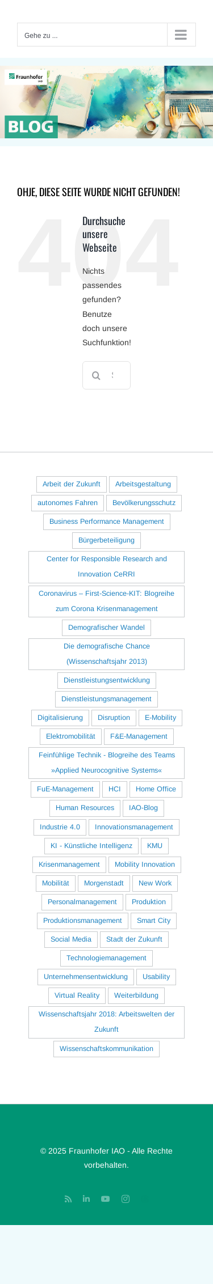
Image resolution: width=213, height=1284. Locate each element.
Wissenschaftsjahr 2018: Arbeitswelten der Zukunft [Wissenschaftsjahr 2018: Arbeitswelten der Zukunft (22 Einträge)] (106, 1021)
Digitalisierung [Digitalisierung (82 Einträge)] (60, 718)
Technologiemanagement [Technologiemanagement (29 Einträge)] (106, 958)
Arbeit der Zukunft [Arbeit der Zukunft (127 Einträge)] (72, 484)
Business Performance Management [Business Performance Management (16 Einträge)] (106, 522)
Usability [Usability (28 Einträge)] (156, 977)
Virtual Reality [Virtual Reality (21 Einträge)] (77, 995)
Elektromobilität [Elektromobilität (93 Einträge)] (70, 736)
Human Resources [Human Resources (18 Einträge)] (85, 808)
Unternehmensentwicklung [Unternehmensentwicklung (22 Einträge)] (86, 977)
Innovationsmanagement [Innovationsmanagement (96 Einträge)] (134, 827)
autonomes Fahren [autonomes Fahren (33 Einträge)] (67, 503)
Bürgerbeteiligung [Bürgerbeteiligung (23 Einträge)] (106, 540)
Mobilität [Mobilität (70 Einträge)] (55, 883)
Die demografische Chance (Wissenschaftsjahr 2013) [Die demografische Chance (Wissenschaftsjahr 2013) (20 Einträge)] (107, 654)
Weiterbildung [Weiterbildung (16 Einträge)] (136, 995)
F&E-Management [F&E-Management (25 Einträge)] (139, 736)
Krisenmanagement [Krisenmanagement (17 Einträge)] (69, 864)
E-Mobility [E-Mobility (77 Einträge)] (160, 718)
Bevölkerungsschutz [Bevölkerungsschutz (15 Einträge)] (144, 503)
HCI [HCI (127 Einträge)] (114, 789)
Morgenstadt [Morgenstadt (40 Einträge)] (104, 883)
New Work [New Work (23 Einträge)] (155, 883)
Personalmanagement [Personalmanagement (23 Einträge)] (82, 902)
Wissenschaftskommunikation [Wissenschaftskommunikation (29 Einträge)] (106, 1049)
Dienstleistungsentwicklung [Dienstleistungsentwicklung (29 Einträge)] (107, 680)
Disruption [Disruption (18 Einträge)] (114, 718)
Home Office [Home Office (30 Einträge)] (156, 789)
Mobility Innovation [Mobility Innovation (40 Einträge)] (145, 864)
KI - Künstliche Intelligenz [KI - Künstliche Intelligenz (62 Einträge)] (91, 846)
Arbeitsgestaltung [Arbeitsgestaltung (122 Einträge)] (143, 484)
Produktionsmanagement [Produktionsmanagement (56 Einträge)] (82, 921)
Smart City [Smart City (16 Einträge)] (153, 921)
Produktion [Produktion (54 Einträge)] (149, 902)
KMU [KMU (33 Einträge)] (154, 846)
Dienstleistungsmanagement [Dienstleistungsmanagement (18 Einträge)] (106, 699)
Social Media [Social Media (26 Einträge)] (71, 939)
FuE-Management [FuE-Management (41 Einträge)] (65, 789)
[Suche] (96, 375)
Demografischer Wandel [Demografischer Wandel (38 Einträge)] (106, 628)
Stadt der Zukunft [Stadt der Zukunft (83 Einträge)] (134, 939)
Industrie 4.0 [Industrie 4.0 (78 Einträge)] (60, 827)
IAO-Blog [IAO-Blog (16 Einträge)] (143, 808)
